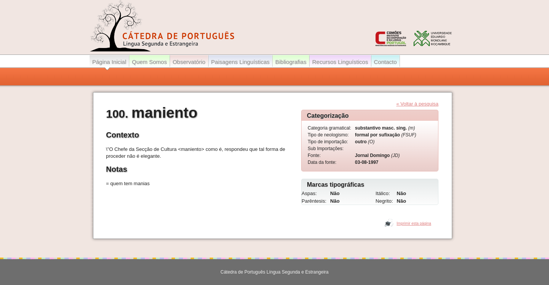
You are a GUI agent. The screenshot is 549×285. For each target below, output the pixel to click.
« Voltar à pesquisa (417, 104)
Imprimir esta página (413, 223)
